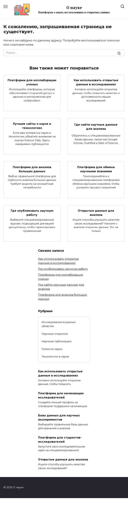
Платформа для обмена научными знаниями (96, 169)
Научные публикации (57, 341)
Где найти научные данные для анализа (95, 126)
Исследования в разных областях (59, 324)
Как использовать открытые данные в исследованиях (96, 82)
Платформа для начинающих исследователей (61, 395)
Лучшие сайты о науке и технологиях (32, 125)
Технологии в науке (55, 356)
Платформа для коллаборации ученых (32, 82)
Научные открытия (55, 333)
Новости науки (52, 349)
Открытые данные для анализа (96, 212)
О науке (74, 7)
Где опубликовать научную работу (32, 212)
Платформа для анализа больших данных (32, 169)
